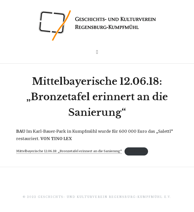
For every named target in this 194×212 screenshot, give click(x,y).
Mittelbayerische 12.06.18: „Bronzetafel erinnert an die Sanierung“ (97, 96)
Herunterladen (136, 151)
